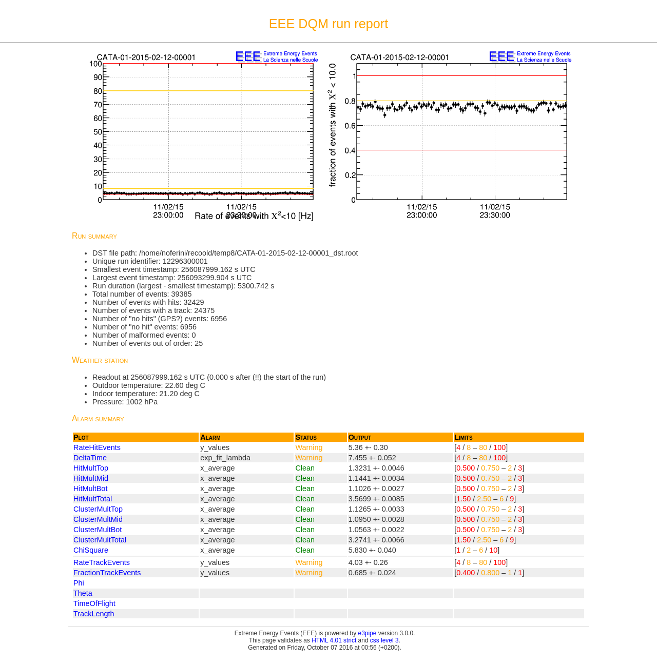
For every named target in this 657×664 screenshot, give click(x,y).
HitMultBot (90, 488)
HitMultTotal (92, 499)
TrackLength (93, 614)
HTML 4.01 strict (334, 640)
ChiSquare (90, 550)
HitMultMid (90, 478)
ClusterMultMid (98, 519)
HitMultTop (90, 468)
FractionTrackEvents (107, 573)
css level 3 (384, 640)
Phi (78, 583)
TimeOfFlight (94, 603)
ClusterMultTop (98, 509)
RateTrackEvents (101, 562)
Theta (82, 593)
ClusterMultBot (97, 529)
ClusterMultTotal (99, 540)
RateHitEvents (97, 447)
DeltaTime (90, 458)
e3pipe (367, 633)
